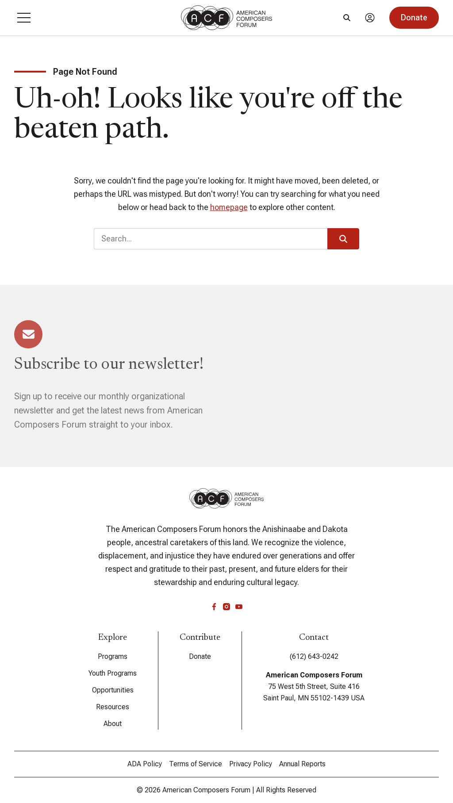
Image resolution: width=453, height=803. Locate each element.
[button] (24, 17)
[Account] (369, 17)
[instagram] (226, 606)
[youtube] (238, 606)
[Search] (346, 17)
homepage (229, 207)
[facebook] (214, 606)
